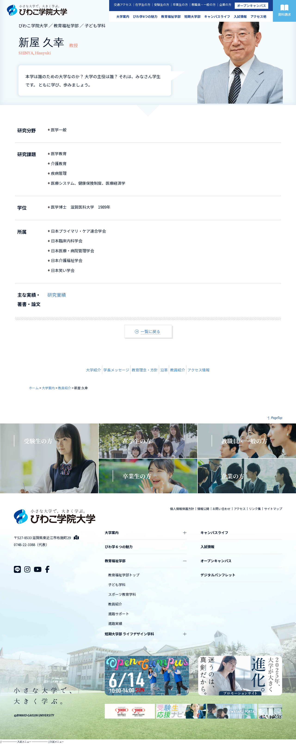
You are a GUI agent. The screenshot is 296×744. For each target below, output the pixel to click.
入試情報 (240, 16)
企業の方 (225, 4)
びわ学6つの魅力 (145, 16)
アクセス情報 (199, 370)
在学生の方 (142, 4)
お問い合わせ (222, 508)
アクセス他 (258, 16)
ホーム (34, 388)
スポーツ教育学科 (122, 594)
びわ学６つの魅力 (119, 546)
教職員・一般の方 (203, 4)
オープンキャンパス (251, 5)
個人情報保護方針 (182, 508)
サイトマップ (273, 508)
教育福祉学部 (171, 16)
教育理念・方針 (145, 370)
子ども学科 (117, 584)
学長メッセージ (116, 370)
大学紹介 (93, 370)
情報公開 (203, 508)
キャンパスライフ (217, 16)
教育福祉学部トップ (123, 574)
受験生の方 (161, 4)
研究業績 (56, 294)
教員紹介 (177, 370)
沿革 (164, 370)
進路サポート (118, 613)
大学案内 (122, 16)
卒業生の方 (180, 4)
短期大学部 (192, 16)
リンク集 (255, 508)
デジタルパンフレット (217, 574)
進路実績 (115, 623)
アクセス (240, 508)
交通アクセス (123, 4)
